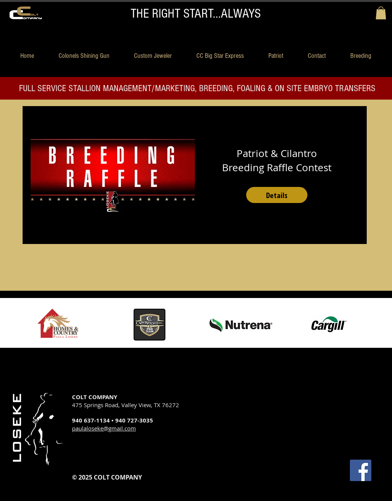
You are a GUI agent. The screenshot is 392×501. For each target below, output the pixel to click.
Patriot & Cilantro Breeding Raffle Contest (277, 160)
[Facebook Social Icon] (360, 470)
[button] (381, 13)
